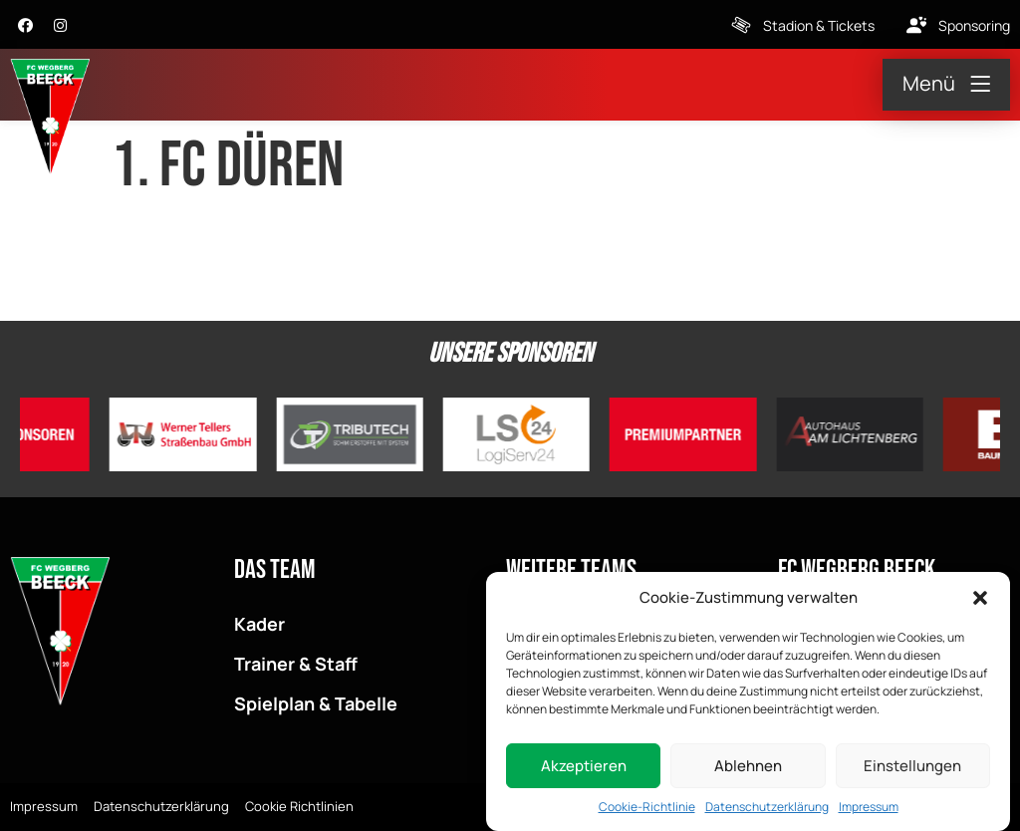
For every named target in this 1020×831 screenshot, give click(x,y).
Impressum (868, 808)
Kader (259, 624)
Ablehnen (748, 767)
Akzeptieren (584, 767)
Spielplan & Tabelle (315, 703)
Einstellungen (912, 767)
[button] (980, 600)
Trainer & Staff (296, 664)
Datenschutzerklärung (767, 808)
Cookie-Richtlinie (647, 808)
